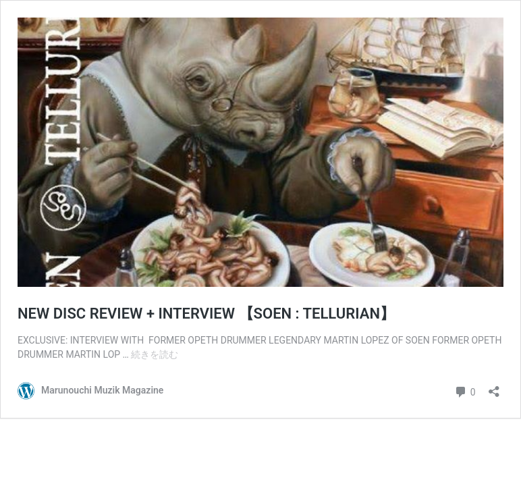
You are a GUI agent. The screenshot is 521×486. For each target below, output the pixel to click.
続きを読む (154, 354)
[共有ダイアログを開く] (494, 387)
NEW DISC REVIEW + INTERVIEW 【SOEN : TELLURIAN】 (206, 313)
